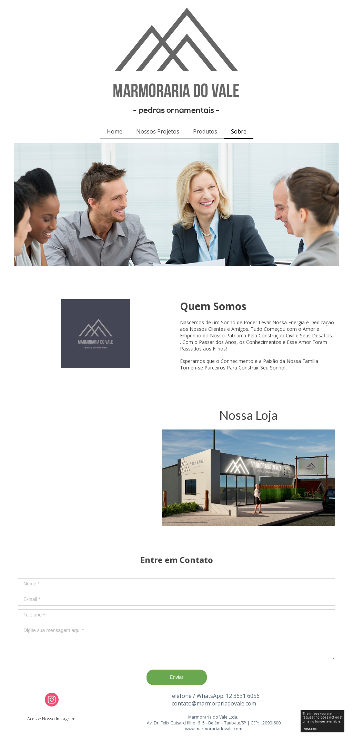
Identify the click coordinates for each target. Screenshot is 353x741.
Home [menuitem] (114, 131)
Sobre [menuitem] (238, 131)
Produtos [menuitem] (205, 131)
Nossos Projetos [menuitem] (157, 131)
